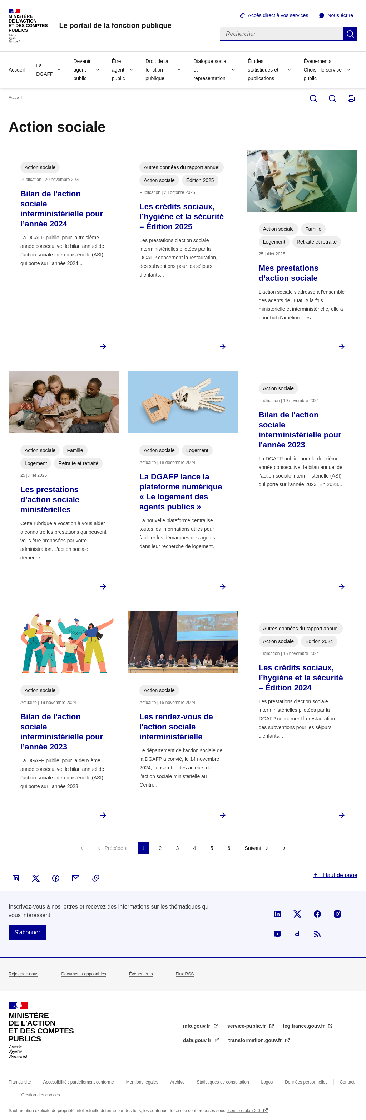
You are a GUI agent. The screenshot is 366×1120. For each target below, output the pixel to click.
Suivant (253, 848)
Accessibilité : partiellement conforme (78, 1082)
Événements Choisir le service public (322, 69)
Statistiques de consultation (223, 1082)
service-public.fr (247, 1026)
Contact (347, 1082)
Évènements (141, 974)
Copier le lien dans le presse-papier (96, 878)
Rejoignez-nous (23, 974)
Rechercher (350, 34)
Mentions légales (142, 1082)
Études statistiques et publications (263, 69)
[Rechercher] (281, 34)
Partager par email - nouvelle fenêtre (76, 878)
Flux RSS (185, 974)
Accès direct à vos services (278, 15)
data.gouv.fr (198, 1040)
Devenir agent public (81, 69)
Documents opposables (83, 974)
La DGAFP (44, 70)
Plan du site (20, 1082)
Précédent (116, 848)
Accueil (17, 70)
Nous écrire (340, 15)
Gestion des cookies (40, 1094)
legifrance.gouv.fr (304, 1026)
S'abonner (27, 932)
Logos (267, 1082)
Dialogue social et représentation (210, 69)
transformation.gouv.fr (255, 1040)
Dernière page (285, 848)
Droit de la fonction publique (156, 69)
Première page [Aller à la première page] (81, 848)
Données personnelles (306, 1082)
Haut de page (339, 875)
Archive (177, 1082)
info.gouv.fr (197, 1026)
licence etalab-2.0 (244, 1110)
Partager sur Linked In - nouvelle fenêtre (16, 878)
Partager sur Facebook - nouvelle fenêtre (56, 878)
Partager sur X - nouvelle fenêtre (36, 878)
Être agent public (118, 69)
